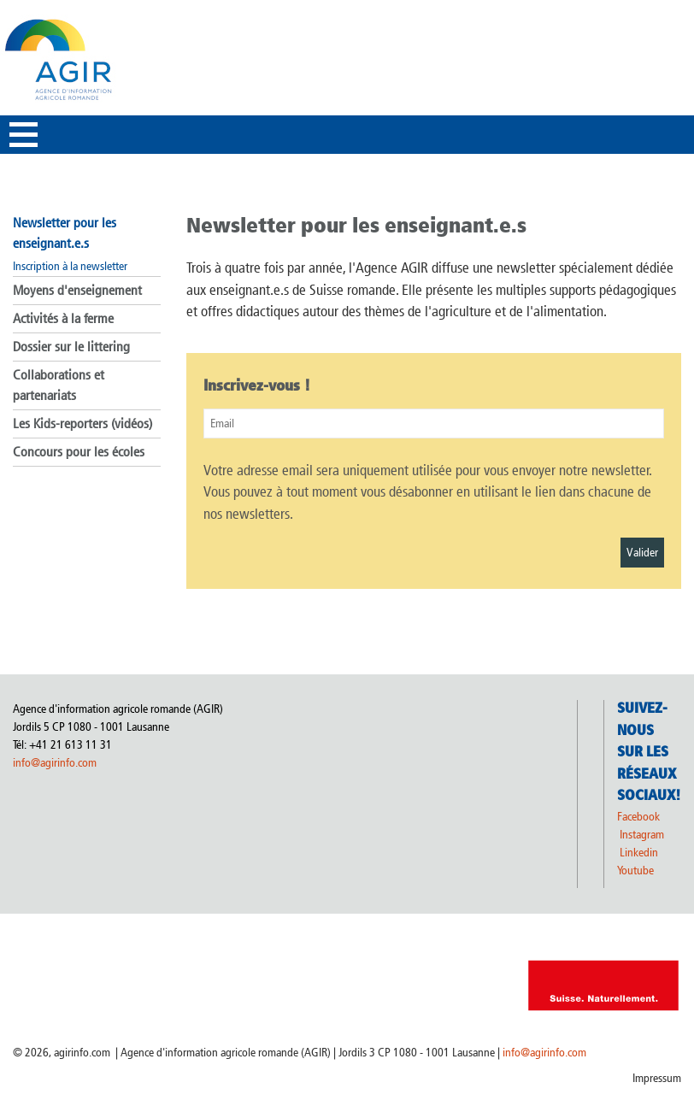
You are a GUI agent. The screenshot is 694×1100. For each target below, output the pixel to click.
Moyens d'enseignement (77, 290)
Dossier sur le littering (71, 346)
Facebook (638, 816)
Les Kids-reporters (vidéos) (82, 423)
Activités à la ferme (63, 318)
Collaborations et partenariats (58, 385)
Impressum (656, 1078)
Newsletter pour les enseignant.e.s (64, 233)
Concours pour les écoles (78, 452)
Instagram (642, 834)
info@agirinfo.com (55, 763)
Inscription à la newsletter (70, 266)
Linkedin (640, 852)
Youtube (635, 870)
